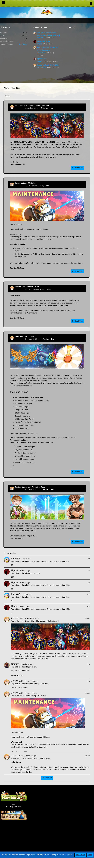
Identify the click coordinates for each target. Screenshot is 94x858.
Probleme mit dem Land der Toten (28, 287)
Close (90, 855)
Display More (47, 778)
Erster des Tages (43, 41)
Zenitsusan (41, 52)
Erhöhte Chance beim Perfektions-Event (30, 487)
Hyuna (39, 44)
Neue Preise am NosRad (24, 337)
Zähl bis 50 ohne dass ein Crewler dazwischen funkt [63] (48, 561)
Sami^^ (40, 61)
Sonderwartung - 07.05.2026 (47, 65)
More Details (80, 855)
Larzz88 (40, 38)
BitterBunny (23, 44)
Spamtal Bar (41, 59)
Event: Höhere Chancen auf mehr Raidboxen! (32, 106)
